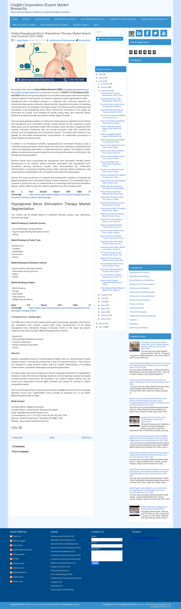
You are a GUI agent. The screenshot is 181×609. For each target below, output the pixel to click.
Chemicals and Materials (139, 288)
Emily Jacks (17, 545)
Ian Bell (16, 559)
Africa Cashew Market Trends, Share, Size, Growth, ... (112, 157)
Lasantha (140, 604)
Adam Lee (17, 536)
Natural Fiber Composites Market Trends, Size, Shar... (112, 259)
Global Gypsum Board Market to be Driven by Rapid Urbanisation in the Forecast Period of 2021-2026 (149, 382)
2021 (101, 327)
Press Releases (42, 19)
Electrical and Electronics (139, 300)
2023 (101, 81)
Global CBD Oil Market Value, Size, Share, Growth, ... (112, 198)
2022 (101, 324)
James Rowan (22, 40)
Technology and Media (138, 328)
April (103, 309)
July (102, 298)
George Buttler (18, 554)
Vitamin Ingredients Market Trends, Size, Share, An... (111, 226)
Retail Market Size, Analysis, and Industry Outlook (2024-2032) (154, 508)
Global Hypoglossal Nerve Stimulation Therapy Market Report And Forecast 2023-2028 (51, 35)
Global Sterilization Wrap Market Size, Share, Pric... (111, 100)
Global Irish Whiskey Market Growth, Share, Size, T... (111, 270)
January (104, 319)
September (105, 91)
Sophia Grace (18, 577)
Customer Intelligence (93, 19)
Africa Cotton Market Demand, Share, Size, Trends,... (112, 146)
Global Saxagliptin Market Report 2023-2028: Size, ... (111, 135)
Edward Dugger (19, 541)
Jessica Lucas (18, 568)
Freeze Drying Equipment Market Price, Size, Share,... (112, 193)
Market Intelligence (65, 19)
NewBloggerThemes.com (160, 606)
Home (14, 19)
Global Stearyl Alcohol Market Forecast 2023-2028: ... (112, 141)
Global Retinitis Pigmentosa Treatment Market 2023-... (111, 111)
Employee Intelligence (24, 25)
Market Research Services (154, 19)
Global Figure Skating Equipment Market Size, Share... (111, 282)
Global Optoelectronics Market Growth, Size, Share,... (112, 176)
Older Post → (87, 437)
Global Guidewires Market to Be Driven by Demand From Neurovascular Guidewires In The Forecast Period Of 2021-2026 (149, 365)
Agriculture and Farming (139, 276)
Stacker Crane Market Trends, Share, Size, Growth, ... (112, 170)
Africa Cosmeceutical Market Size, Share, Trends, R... (112, 152)
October (104, 87)
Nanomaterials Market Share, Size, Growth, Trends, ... (112, 265)
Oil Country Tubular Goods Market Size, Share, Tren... (111, 254)
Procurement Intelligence (54, 25)
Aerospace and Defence (139, 272)
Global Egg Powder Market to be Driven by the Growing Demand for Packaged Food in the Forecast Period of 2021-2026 (148, 490)
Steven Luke (18, 581)
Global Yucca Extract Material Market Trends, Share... (112, 215)
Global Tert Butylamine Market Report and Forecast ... (112, 122)
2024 (101, 78)
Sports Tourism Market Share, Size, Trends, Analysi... (112, 231)
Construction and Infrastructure (142, 292)
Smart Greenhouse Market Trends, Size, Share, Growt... (112, 237)
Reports (26, 19)
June (103, 302)
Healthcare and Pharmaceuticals (62, 40)
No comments (84, 40)
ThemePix (115, 604)
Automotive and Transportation (142, 284)
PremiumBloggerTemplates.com (158, 604)
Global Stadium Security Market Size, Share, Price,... (112, 94)
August (104, 295)
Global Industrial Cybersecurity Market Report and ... (112, 182)
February (104, 315)
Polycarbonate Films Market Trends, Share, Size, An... (111, 242)
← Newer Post (16, 437)
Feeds (96, 25)
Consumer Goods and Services (142, 296)
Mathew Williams (20, 572)
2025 (101, 74)
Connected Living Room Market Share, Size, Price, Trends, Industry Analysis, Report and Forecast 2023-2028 (155, 345)
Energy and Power (136, 304)
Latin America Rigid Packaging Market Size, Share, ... (112, 209)
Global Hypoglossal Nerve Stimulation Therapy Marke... (112, 187)
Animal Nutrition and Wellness (141, 280)
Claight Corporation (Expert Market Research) (40, 6)
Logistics (133, 320)
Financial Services (136, 308)
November (105, 84)
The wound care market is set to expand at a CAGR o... (112, 105)
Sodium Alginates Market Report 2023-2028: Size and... (110, 128)
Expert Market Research (22, 550)
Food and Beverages (137, 312)
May (102, 305)
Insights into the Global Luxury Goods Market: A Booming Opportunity (153, 419)
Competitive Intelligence (122, 19)
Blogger (76, 604)
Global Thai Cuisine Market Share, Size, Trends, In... (111, 220)
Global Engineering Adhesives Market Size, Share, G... (112, 289)
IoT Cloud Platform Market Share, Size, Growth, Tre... (111, 276)
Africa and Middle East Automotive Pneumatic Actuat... (110, 164)
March (103, 312)
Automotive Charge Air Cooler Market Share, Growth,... (112, 204)
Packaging (133, 324)
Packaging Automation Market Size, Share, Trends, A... (112, 248)
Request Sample (81, 25)
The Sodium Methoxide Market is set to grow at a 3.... (112, 116)
